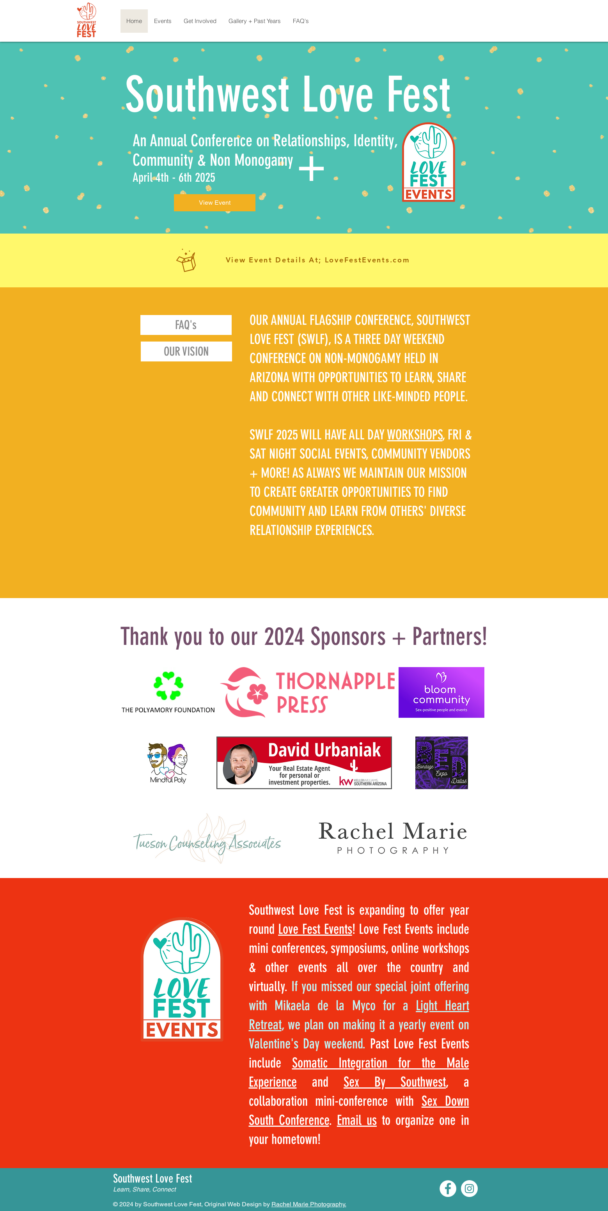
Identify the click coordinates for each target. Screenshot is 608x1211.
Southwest (213, 95)
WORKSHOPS (415, 435)
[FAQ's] (186, 325)
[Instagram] (469, 1188)
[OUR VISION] (186, 351)
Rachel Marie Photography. (308, 1204)
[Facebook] (448, 1188)
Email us (357, 1120)
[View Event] (214, 202)
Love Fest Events (315, 929)
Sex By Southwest (395, 1082)
